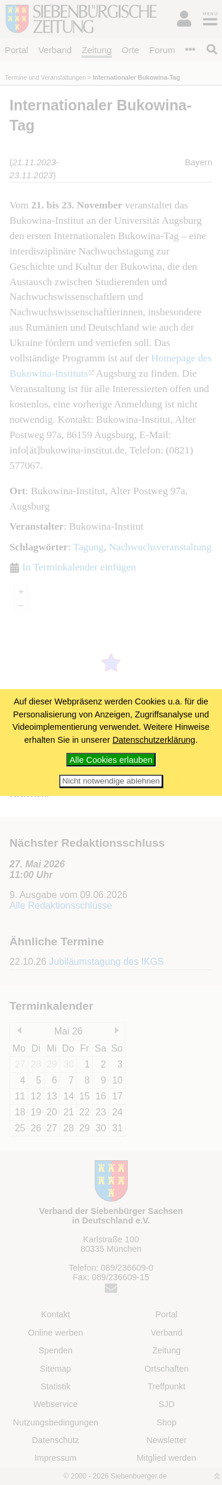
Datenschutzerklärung (153, 740)
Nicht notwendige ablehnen (111, 780)
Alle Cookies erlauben (111, 760)
